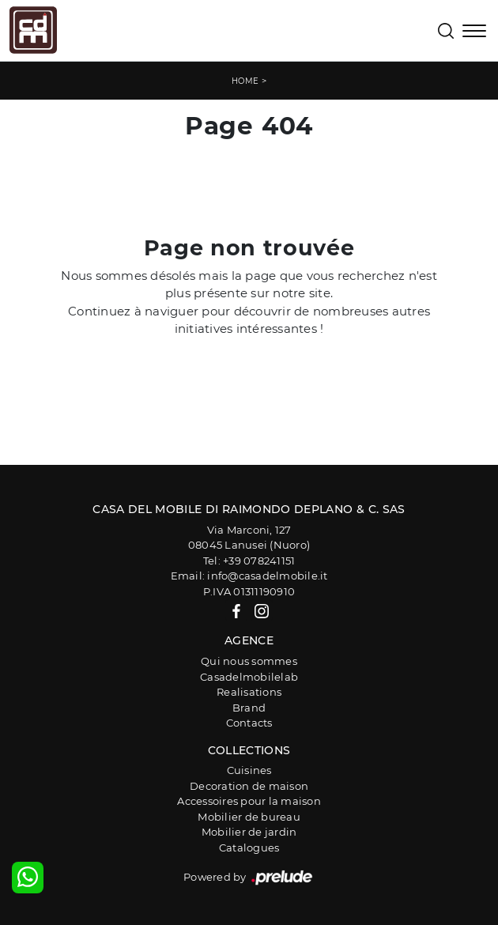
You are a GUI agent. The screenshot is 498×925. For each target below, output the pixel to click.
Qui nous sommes (249, 661)
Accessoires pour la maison (249, 801)
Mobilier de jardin (249, 831)
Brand (249, 707)
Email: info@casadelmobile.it (249, 575)
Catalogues (249, 847)
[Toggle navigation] (474, 32)
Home (245, 81)
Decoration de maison (249, 786)
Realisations (249, 691)
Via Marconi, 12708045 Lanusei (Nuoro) (249, 537)
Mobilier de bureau (249, 816)
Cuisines (249, 770)
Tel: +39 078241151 (249, 560)
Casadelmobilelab (249, 676)
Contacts (249, 722)
